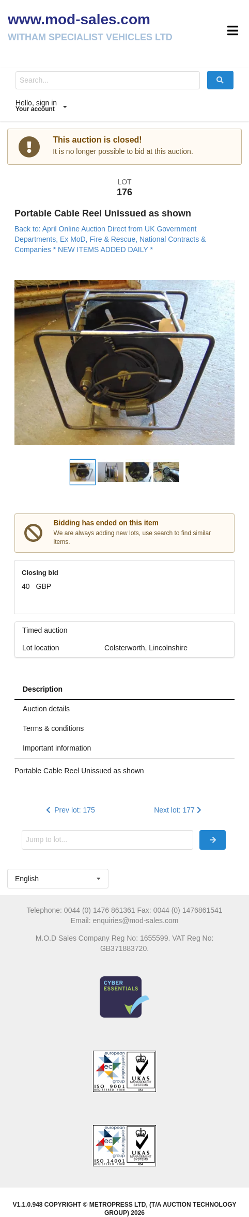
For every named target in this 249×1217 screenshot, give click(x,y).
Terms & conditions (53, 728)
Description (43, 689)
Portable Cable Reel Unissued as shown (102, 213)
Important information (57, 748)
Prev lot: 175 (69, 810)
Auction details (46, 709)
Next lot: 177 (178, 810)
